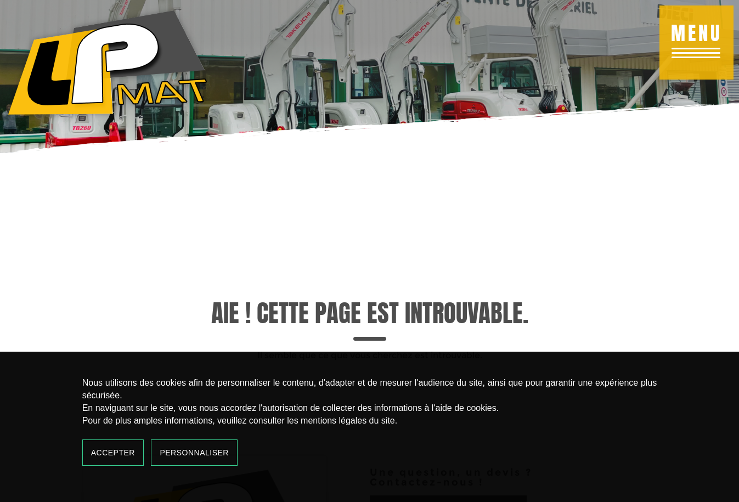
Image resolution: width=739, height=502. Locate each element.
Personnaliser (194, 452)
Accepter (113, 452)
